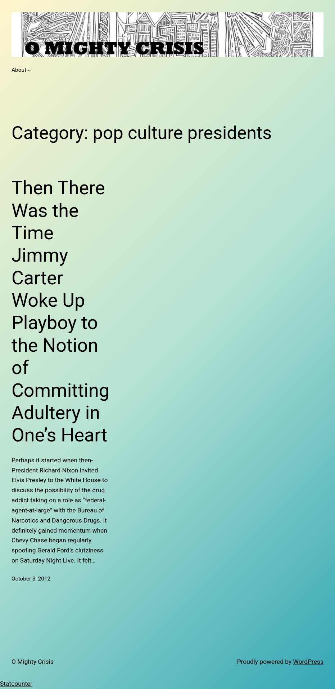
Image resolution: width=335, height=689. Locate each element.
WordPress (308, 661)
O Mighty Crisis (33, 661)
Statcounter (16, 683)
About (19, 70)
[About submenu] (29, 70)
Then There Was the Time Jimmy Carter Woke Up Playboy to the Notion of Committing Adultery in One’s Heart (60, 311)
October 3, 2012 (31, 578)
